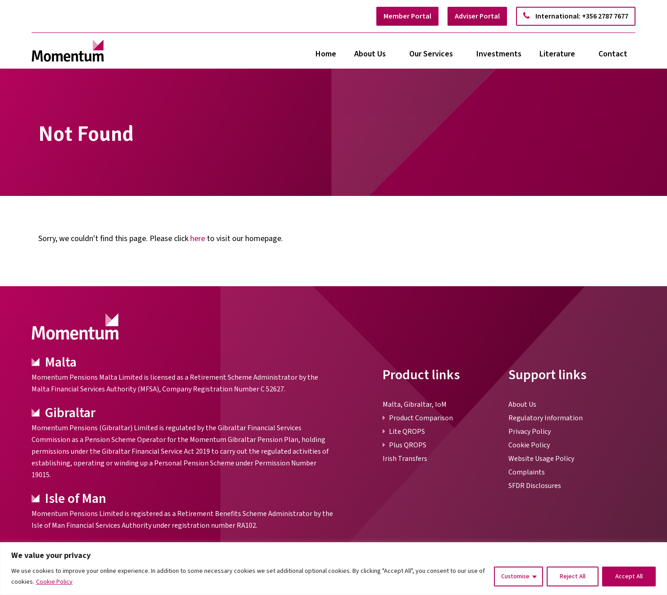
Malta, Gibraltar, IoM (415, 404)
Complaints (526, 472)
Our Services (431, 54)
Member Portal (407, 16)
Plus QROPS (407, 445)
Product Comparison (421, 418)
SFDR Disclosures (534, 486)
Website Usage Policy (541, 459)
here (197, 238)
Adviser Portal (477, 16)
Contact (612, 54)
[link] (68, 51)
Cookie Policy (54, 581)
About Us (370, 54)
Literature (557, 54)
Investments (498, 54)
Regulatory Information (545, 418)
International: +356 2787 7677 (575, 16)
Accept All (629, 576)
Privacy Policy (529, 432)
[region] (333, 568)
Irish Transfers (405, 459)
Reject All (572, 576)
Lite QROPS (407, 432)
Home (325, 54)
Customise (515, 576)
